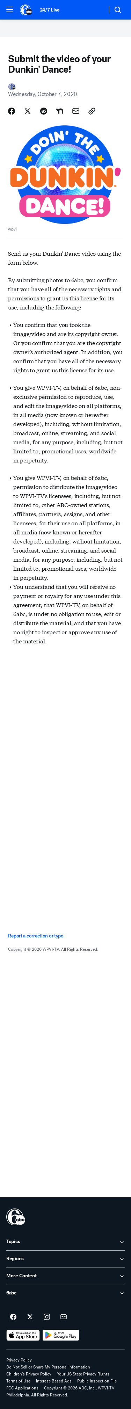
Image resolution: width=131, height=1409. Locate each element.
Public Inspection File (97, 1381)
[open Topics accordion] (65, 1242)
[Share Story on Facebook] (11, 111)
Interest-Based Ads (54, 1381)
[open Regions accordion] (65, 1259)
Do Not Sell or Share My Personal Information (48, 1367)
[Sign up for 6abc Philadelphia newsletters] (64, 1317)
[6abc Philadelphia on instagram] (47, 1317)
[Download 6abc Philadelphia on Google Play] (61, 1335)
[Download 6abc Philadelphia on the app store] (23, 1335)
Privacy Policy (19, 1360)
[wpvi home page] (15, 1217)
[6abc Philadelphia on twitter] (30, 1317)
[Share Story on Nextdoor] (60, 111)
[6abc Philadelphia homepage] (26, 9)
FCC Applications (22, 1388)
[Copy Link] (92, 111)
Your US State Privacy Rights (83, 1374)
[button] (9, 9)
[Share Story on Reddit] (44, 111)
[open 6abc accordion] (65, 1293)
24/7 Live (50, 10)
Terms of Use (18, 1381)
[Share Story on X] (28, 111)
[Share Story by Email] (76, 111)
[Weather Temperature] (96, 10)
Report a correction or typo (35, 936)
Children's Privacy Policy (28, 1374)
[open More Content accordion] (65, 1276)
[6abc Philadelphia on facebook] (13, 1317)
